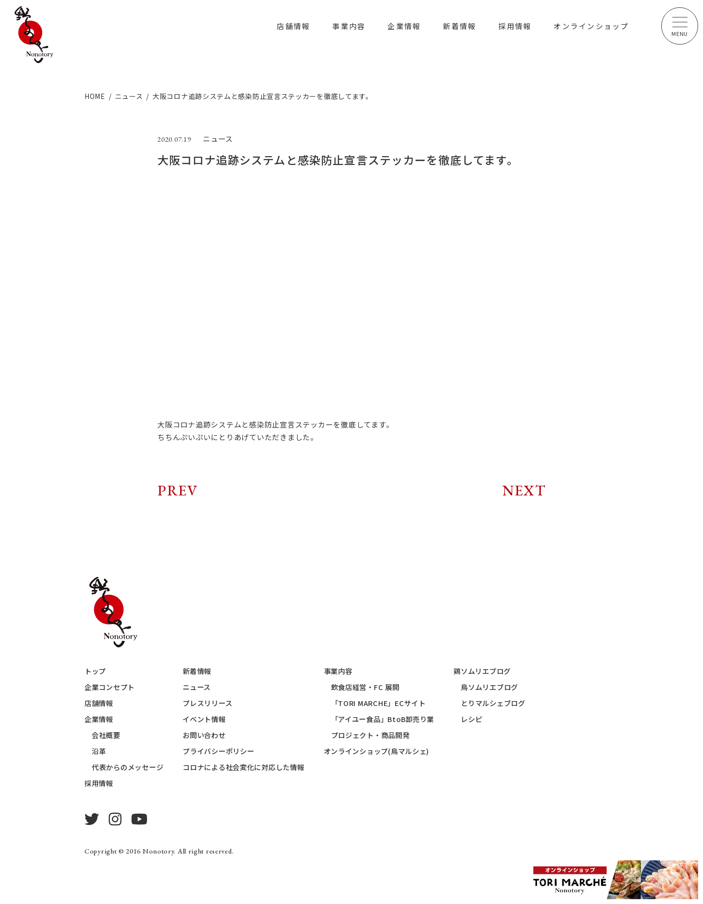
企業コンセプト (111, 687)
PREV (177, 490)
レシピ (493, 719)
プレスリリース (214, 703)
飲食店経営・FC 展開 (380, 687)
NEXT (524, 490)
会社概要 (107, 735)
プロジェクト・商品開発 (386, 735)
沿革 (99, 751)
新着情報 (459, 26)
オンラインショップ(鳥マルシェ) (393, 751)
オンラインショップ (591, 26)
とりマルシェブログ (516, 703)
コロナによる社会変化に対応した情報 (253, 767)
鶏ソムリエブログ (505, 671)
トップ (95, 671)
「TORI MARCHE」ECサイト (394, 703)
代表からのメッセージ (130, 767)
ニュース (203, 687)
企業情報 (404, 26)
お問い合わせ (211, 735)
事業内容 (349, 26)
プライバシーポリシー (226, 751)
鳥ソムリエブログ (512, 687)
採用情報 (515, 26)
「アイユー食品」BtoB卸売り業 (399, 719)
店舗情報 (293, 26)
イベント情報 (211, 719)
